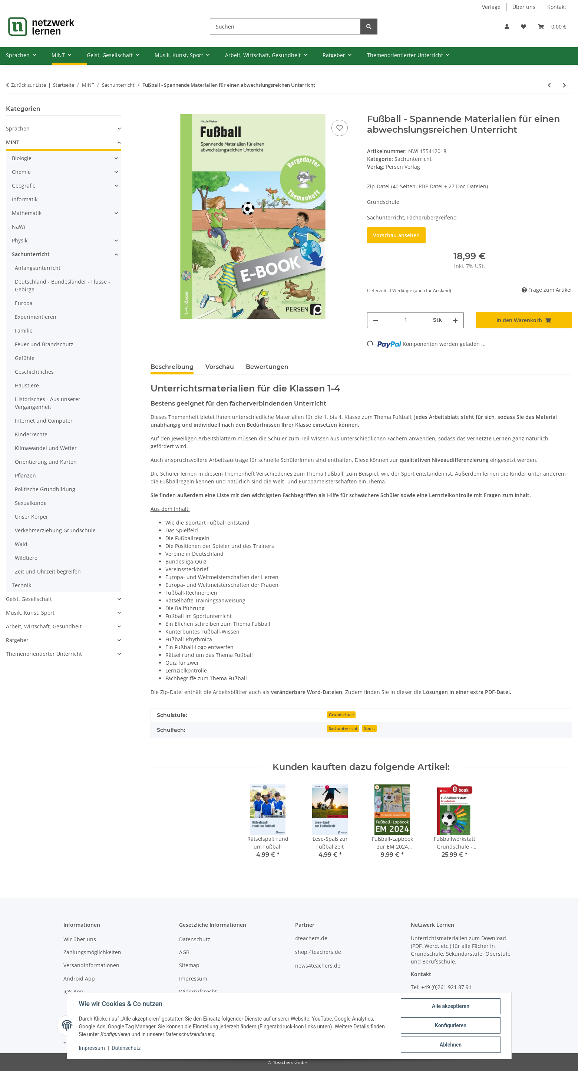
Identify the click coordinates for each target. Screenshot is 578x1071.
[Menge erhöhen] (455, 320)
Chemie (21, 171)
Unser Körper (31, 516)
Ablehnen (451, 1045)
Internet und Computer (44, 420)
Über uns (523, 6)
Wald (21, 544)
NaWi (18, 226)
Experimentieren (35, 316)
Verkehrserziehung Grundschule (55, 530)
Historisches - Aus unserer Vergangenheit (47, 403)
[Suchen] (285, 26)
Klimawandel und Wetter (46, 448)
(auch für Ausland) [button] (432, 290)
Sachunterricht (413, 158)
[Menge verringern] (375, 320)
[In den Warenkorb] (156, 110)
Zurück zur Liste (28, 85)
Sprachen (18, 128)
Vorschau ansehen (396, 235)
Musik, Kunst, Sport (30, 612)
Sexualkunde (31, 502)
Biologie (22, 158)
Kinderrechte (31, 434)
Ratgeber (17, 640)
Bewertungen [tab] (267, 366)
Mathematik (27, 212)
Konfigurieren (450, 1025)
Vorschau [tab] (219, 366)
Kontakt (556, 6)
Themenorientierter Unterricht (44, 653)
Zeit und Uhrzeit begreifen (48, 571)
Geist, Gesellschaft (29, 598)
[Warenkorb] (552, 26)
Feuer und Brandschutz (44, 344)
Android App (79, 978)
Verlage (491, 6)
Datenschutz (126, 1048)
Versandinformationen (91, 965)
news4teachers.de (317, 965)
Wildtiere (26, 557)
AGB (184, 952)
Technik (21, 585)
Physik (19, 240)
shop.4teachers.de (318, 951)
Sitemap (189, 965)
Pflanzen (25, 475)
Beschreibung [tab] (172, 366)
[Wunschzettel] (523, 26)
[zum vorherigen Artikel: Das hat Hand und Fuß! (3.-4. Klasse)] (549, 85)
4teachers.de (311, 938)
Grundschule (341, 714)
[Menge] (405, 320)
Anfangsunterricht (37, 267)
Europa (24, 303)
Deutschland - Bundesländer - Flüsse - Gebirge (62, 285)
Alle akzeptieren (450, 1006)
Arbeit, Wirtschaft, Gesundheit (44, 626)
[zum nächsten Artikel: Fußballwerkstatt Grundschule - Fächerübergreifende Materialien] (564, 85)
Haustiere (27, 385)
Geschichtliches (34, 371)
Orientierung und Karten (46, 461)
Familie (24, 330)
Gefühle (24, 357)
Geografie (24, 185)
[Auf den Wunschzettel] (339, 128)
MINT (12, 142)
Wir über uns (79, 939)
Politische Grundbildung (45, 489)
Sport (369, 728)
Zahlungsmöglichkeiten (92, 952)
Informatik (24, 199)
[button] (507, 26)
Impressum (92, 1048)
